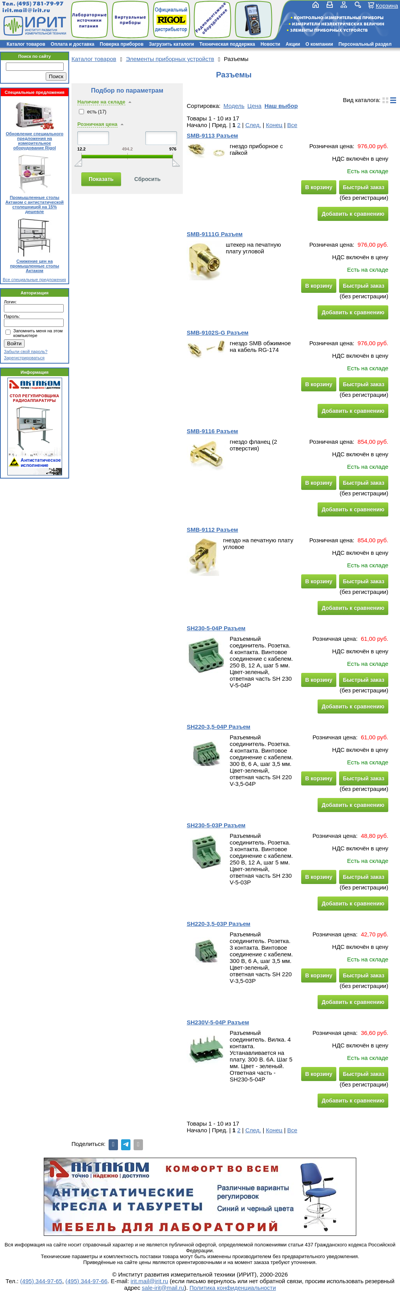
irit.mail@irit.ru (26, 10)
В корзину (318, 187)
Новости (270, 44)
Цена (254, 105)
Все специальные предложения (34, 279)
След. (253, 125)
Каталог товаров (26, 44)
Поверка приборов (121, 44)
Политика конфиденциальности (232, 1287)
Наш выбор (281, 105)
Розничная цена (97, 124)
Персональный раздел (365, 44)
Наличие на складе (101, 102)
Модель (234, 105)
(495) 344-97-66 (87, 1281)
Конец (274, 125)
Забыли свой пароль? (25, 351)
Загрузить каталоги (171, 44)
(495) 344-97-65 (41, 1281)
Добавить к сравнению (352, 214)
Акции (293, 44)
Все (292, 125)
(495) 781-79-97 (40, 4)
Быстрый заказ (363, 187)
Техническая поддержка (227, 44)
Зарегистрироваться (24, 357)
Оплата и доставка (73, 44)
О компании (319, 44)
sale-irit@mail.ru (163, 1287)
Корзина (387, 5)
